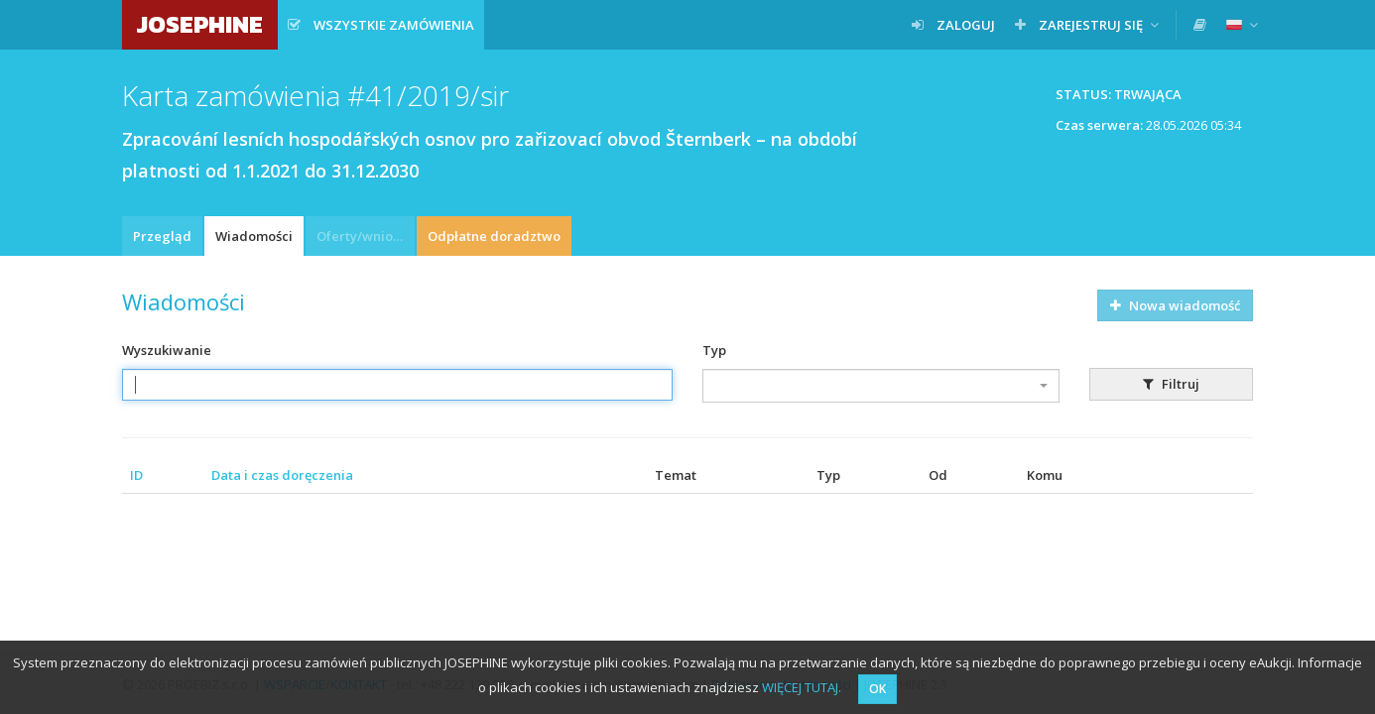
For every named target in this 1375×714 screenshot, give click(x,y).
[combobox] (881, 386)
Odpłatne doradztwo (494, 236)
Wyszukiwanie (166, 350)
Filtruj (1171, 384)
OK (877, 688)
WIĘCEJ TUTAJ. (801, 687)
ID (136, 475)
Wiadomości (254, 236)
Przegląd (162, 236)
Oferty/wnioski (363, 236)
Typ (714, 350)
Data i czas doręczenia (282, 475)
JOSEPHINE (200, 24)
